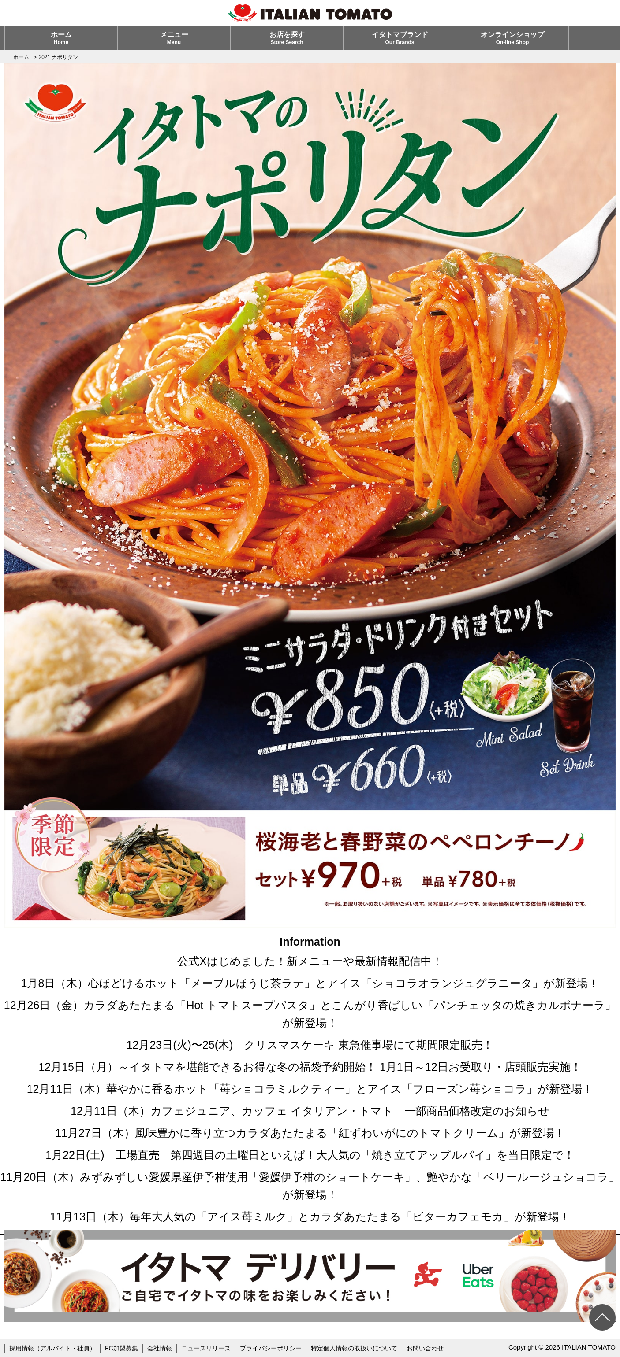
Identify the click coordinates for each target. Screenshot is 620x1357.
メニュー (174, 38)
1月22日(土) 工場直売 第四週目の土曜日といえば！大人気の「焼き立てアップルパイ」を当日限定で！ (309, 1155)
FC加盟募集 (121, 1348)
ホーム (61, 38)
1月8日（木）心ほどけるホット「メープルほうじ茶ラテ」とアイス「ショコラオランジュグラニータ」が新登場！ (310, 983)
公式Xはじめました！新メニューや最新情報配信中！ (310, 961)
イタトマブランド (400, 38)
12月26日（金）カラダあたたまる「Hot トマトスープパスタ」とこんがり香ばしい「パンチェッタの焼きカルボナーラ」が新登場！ (310, 1014)
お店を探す (287, 38)
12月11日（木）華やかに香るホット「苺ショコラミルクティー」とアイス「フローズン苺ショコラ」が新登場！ (310, 1089)
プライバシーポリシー (271, 1348)
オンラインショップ (512, 38)
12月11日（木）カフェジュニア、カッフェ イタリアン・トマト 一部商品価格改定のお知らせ (310, 1111)
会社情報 (159, 1348)
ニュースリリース (206, 1348)
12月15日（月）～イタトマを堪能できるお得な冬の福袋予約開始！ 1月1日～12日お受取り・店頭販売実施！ (309, 1067)
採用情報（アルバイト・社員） (52, 1348)
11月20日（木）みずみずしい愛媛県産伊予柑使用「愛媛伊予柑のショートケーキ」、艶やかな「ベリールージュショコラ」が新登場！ (310, 1186)
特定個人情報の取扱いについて (354, 1348)
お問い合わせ (425, 1348)
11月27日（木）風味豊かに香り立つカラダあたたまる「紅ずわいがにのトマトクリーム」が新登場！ (310, 1133)
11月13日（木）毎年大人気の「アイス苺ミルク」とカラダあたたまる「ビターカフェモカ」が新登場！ (310, 1216)
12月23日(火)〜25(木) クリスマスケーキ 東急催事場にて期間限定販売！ (310, 1045)
